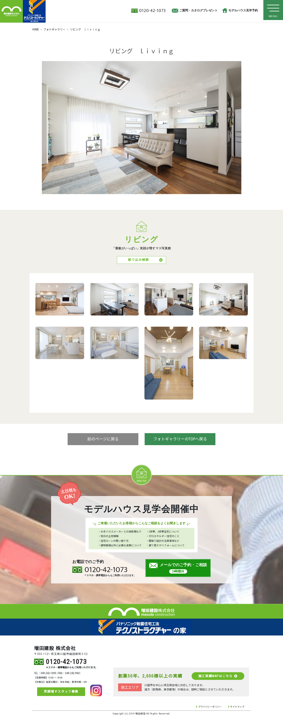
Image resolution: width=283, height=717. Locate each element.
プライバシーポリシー (210, 707)
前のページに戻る (103, 439)
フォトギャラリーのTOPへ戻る (180, 439)
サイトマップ (237, 707)
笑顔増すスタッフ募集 (61, 692)
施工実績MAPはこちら (218, 676)
